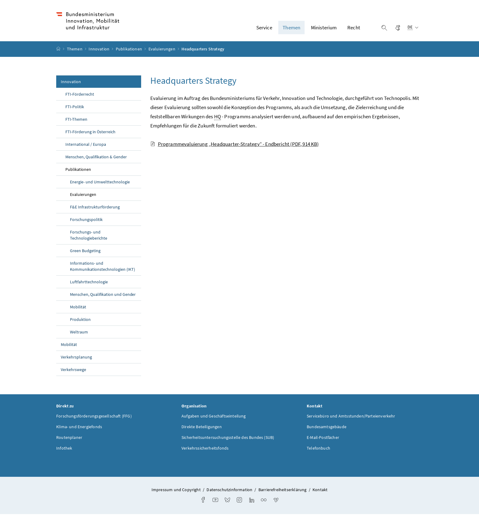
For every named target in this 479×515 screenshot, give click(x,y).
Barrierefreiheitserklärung (282, 490)
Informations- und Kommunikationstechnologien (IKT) (102, 267)
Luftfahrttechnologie (89, 282)
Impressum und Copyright (176, 490)
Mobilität (78, 307)
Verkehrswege (73, 370)
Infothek (64, 449)
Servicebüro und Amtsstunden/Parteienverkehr (351, 417)
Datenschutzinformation (229, 490)
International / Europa (85, 145)
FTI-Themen (76, 120)
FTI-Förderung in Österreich (90, 132)
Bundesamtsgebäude (326, 427)
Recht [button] (353, 27)
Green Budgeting (85, 251)
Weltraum (79, 332)
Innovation (99, 50)
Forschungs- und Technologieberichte (88, 235)
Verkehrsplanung (76, 357)
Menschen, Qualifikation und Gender (103, 295)
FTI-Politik (74, 107)
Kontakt (320, 490)
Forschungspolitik (86, 220)
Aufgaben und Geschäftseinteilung (213, 417)
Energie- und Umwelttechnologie (100, 182)
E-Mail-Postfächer (323, 438)
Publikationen (129, 50)
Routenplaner (69, 438)
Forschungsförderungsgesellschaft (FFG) (94, 417)
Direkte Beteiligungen (201, 427)
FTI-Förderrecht (79, 94)
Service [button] (264, 27)
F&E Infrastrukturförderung (95, 207)
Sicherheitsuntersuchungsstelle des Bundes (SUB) (227, 438)
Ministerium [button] (324, 27)
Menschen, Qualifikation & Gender (96, 157)
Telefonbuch (318, 449)
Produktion (80, 320)
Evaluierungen (162, 50)
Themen (75, 50)
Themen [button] (291, 27)
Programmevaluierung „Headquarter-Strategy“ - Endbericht (234, 144)
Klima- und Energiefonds (79, 427)
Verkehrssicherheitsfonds (205, 449)
